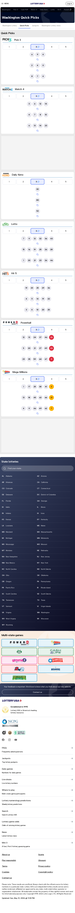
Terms (4, 866)
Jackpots (35, 26)
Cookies (5, 872)
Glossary (42, 860)
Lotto (53, 10)
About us (6, 854)
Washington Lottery (9, 26)
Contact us (37, 692)
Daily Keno (44, 10)
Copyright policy (45, 872)
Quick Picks (24, 26)
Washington (6, 10)
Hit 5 (59, 10)
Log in (69, 3)
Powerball (67, 10)
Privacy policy (44, 866)
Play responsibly (9, 860)
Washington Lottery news (51, 26)
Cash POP (24, 10)
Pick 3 (15, 10)
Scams (41, 854)
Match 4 (34, 10)
